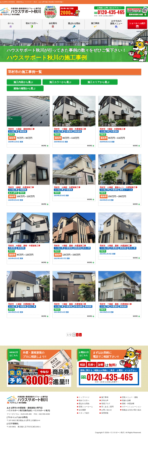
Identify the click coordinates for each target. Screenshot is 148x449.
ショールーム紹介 (137, 25)
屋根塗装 (22, 131)
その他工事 (13, 131)
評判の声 (104, 400)
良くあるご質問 (107, 407)
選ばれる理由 (74, 25)
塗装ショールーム (86, 407)
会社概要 (82, 410)
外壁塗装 (68, 131)
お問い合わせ (106, 410)
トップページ (84, 397)
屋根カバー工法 (126, 190)
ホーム (11, 25)
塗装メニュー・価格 (130, 397)
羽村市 (11, 134)
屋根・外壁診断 (128, 404)
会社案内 (53, 25)
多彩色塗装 (78, 306)
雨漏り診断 (126, 400)
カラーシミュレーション (131, 407)
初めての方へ (32, 25)
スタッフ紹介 (84, 413)
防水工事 (86, 248)
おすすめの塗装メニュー (116, 24)
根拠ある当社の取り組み (131, 410)
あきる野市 (13, 193)
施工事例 (95, 25)
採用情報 (104, 413)
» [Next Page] (80, 335)
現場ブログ (105, 404)
